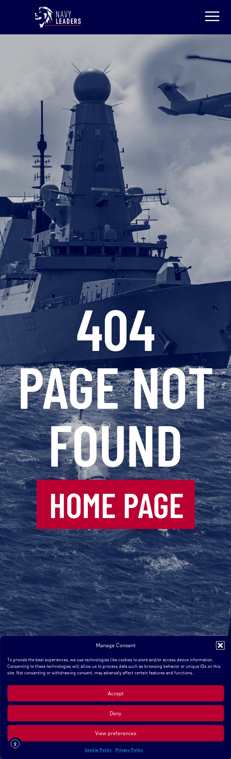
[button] (220, 645)
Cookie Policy (98, 749)
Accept (116, 693)
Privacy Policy (129, 749)
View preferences (115, 733)
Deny (115, 713)
